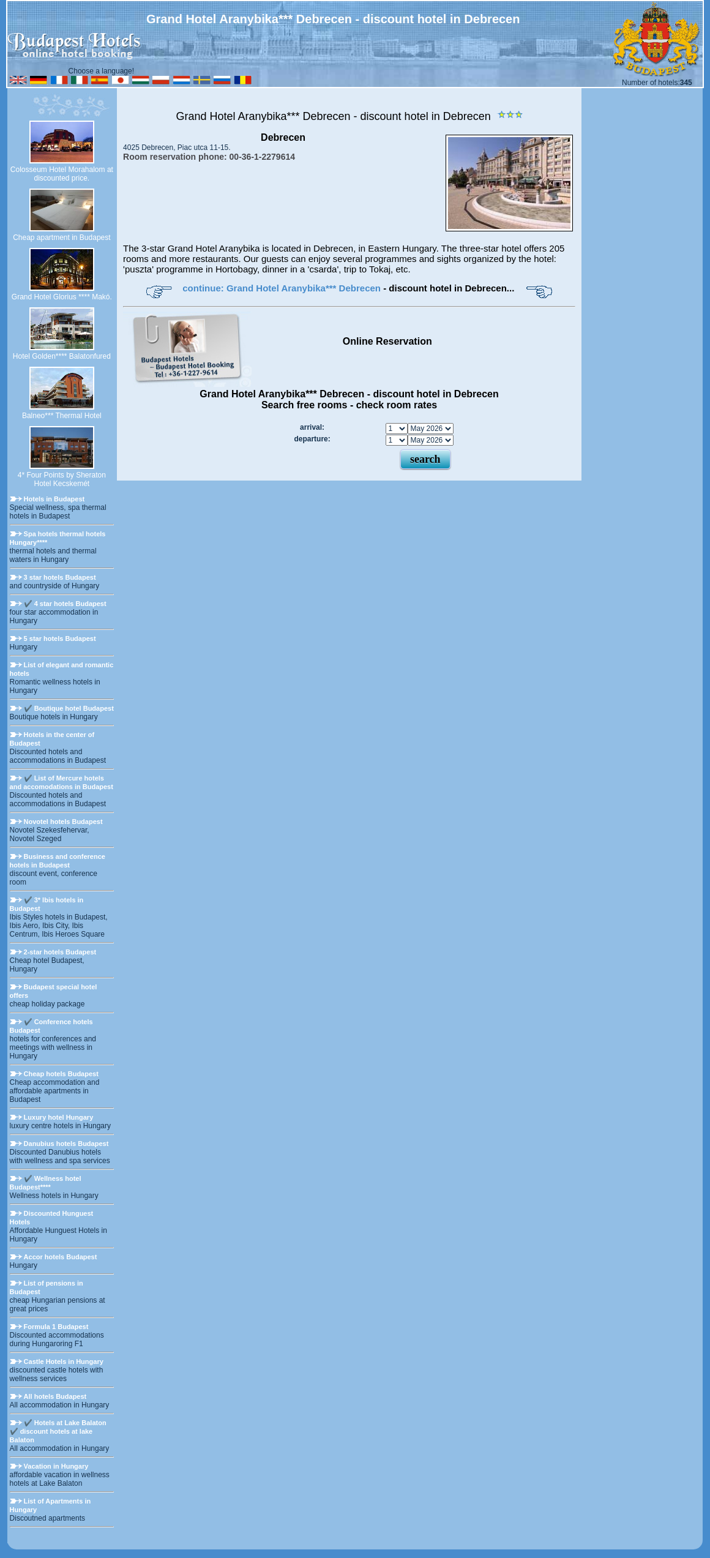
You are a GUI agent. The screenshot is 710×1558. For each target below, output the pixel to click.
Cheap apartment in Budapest (61, 237)
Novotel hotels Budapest (63, 821)
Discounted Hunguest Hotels (52, 1218)
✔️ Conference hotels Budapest (51, 1026)
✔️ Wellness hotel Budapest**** (45, 1183)
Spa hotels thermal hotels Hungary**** (58, 538)
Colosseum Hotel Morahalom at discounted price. (61, 173)
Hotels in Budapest (54, 499)
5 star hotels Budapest (60, 638)
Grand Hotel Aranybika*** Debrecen (264, 116)
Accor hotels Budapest (60, 1256)
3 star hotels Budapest (60, 577)
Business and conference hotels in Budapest (57, 861)
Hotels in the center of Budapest (52, 739)
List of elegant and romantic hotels (62, 669)
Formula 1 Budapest (56, 1326)
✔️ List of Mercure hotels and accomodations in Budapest (61, 782)
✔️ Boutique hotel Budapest (69, 708)
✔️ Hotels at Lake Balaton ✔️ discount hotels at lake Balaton (58, 1431)
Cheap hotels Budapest (61, 1073)
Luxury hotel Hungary (59, 1117)
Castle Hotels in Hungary (63, 1361)
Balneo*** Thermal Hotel (62, 415)
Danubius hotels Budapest (66, 1143)
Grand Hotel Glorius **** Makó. (62, 297)
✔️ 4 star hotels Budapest (65, 603)
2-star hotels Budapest (60, 952)
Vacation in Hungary (56, 1466)
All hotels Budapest (55, 1396)
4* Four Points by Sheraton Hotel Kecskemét (62, 479)
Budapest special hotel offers (53, 991)
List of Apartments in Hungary (50, 1505)
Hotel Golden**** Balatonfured (62, 356)
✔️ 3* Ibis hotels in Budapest (47, 904)
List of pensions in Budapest (46, 1287)
